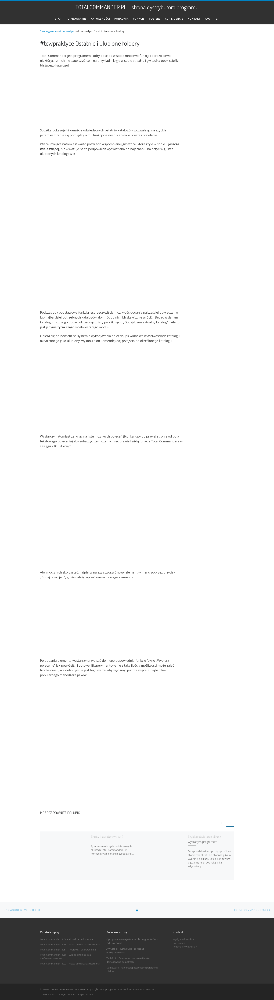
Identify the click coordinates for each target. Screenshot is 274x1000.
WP (53, 994)
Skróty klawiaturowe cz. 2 (107, 836)
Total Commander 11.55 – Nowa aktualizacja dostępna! (70, 944)
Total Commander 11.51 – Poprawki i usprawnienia (68, 949)
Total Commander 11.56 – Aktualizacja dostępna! (66, 938)
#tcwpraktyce (67, 31)
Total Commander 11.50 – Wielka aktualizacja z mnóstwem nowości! (65, 956)
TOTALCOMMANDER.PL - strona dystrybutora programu (83, 989)
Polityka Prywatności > (185, 946)
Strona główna (48, 31)
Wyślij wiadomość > (183, 938)
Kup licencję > (180, 942)
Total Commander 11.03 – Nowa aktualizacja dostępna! (70, 963)
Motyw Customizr (86, 994)
